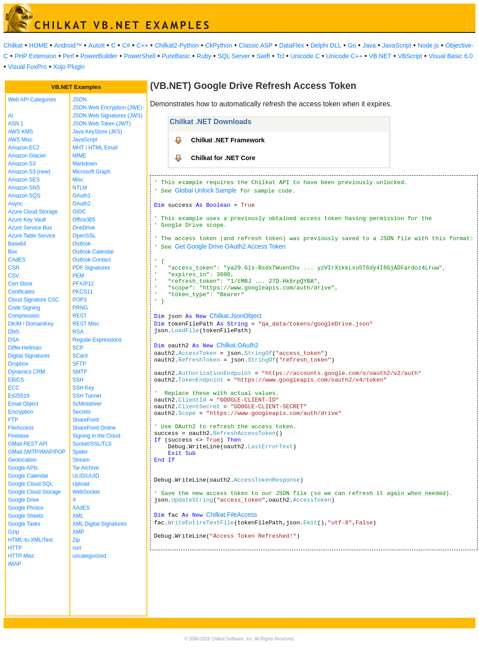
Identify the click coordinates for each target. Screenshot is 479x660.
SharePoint (86, 420)
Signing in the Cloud (96, 436)
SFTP (79, 364)
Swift (263, 56)
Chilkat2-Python (177, 45)
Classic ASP (255, 45)
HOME (38, 45)
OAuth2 (82, 204)
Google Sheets (25, 516)
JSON (80, 100)
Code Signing (24, 308)
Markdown (85, 164)
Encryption (20, 412)
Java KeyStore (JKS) (97, 132)
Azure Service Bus (30, 228)
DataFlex (291, 45)
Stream (81, 460)
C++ (142, 45)
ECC (13, 388)
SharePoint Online (94, 428)
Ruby (204, 56)
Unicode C (305, 56)
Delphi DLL (325, 45)
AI (10, 116)
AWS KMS (20, 132)
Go (352, 45)
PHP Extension (36, 56)
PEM (78, 276)
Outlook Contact (92, 260)
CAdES (16, 260)
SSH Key (83, 388)
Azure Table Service (32, 236)
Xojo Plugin (69, 66)
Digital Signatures (29, 356)
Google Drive (23, 500)
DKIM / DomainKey (30, 324)
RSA (78, 332)
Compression (24, 316)
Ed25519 (18, 396)
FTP (13, 420)
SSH (78, 380)
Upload (81, 484)
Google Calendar (28, 476)
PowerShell (139, 56)
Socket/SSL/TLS (92, 444)
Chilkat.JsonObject (236, 315)
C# (126, 45)
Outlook (82, 244)
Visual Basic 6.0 (451, 56)
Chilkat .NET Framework (228, 140)
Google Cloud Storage (34, 492)
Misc (78, 180)
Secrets (82, 412)
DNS (13, 332)
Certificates (21, 292)
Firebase (18, 436)
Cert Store (20, 284)
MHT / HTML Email (95, 148)
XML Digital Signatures (100, 524)
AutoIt (97, 45)
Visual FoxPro (27, 66)
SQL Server (234, 56)
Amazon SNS (24, 188)
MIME (79, 156)
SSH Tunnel (87, 396)
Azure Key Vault (27, 220)
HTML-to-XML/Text (30, 540)
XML (78, 516)
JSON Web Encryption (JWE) (107, 108)
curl (77, 548)
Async (15, 204)
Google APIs (23, 468)
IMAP (14, 564)
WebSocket (86, 492)
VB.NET (380, 56)
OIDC (79, 212)
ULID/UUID (86, 476)
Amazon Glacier (27, 156)
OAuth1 (82, 196)
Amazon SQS (24, 196)
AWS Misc (20, 140)
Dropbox (18, 364)
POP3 (80, 300)
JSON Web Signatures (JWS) (107, 116)
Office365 (84, 220)
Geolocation (22, 460)
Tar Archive (86, 468)
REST (80, 316)
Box (12, 252)
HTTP (15, 548)
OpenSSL (84, 236)
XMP (78, 532)
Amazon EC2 (24, 148)
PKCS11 (83, 292)
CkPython (218, 45)
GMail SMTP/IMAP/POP (36, 452)
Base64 (17, 244)
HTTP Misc (21, 556)
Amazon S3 (22, 164)
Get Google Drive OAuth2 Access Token (230, 246)
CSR (13, 268)
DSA (13, 340)
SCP (78, 348)
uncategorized (89, 556)
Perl (68, 56)
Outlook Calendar (93, 252)
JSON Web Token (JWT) (102, 124)
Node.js (428, 45)
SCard (80, 356)
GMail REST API (27, 444)
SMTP (80, 372)
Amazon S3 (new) (29, 172)
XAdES (81, 508)
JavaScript (396, 45)
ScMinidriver (87, 404)
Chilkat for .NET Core (223, 157)
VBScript (410, 56)
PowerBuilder (98, 56)
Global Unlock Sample (206, 190)
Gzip (13, 532)
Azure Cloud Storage (32, 212)
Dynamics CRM (26, 372)
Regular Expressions (97, 340)
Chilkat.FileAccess (231, 514)
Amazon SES (24, 180)
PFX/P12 (83, 284)
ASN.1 (16, 124)
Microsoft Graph (91, 172)
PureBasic (176, 56)
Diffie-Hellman (24, 348)
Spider (80, 452)
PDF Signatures (91, 268)
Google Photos (25, 508)
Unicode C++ (344, 56)
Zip (76, 540)
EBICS (16, 380)
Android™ (68, 45)
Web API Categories (32, 100)
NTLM (80, 188)
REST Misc (86, 324)
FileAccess (21, 428)
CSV (13, 276)
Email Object (23, 404)
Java (369, 45)
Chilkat (13, 45)
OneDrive (84, 228)
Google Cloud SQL (30, 484)
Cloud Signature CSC (33, 300)
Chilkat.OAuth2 (237, 345)
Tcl (280, 56)
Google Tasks (24, 524)
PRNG (80, 308)
